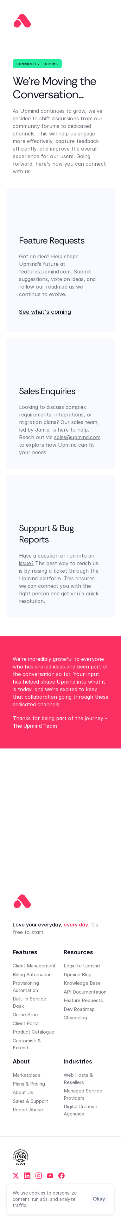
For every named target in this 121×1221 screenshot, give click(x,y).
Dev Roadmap (79, 1009)
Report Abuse (28, 1110)
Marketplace (27, 1075)
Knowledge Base (82, 983)
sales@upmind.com (77, 437)
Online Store (26, 1014)
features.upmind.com (45, 271)
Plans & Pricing (29, 1084)
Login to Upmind (82, 966)
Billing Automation (32, 974)
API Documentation (85, 992)
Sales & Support (30, 1101)
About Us (23, 1092)
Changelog (75, 1018)
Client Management (34, 966)
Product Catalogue (33, 1032)
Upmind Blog (78, 974)
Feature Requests (83, 1000)
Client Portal (26, 1023)
